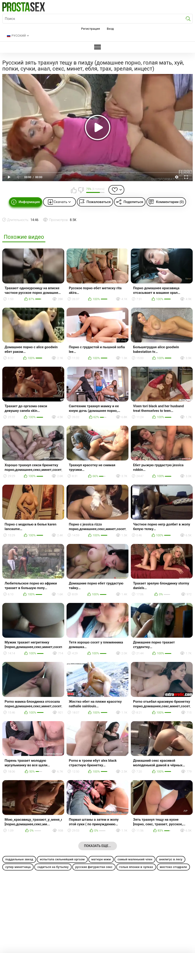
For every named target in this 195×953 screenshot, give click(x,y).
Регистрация (90, 28)
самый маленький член (134, 859)
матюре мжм (101, 859)
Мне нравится (74, 190)
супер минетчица (18, 867)
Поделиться (133, 202)
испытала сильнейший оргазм (62, 859)
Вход (110, 28)
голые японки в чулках (136, 867)
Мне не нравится (81, 190)
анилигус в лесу (171, 859)
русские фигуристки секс (94, 867)
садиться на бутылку (53, 867)
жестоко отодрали (173, 867)
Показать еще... (97, 846)
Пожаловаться (99, 202)
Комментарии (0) (170, 202)
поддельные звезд (19, 859)
